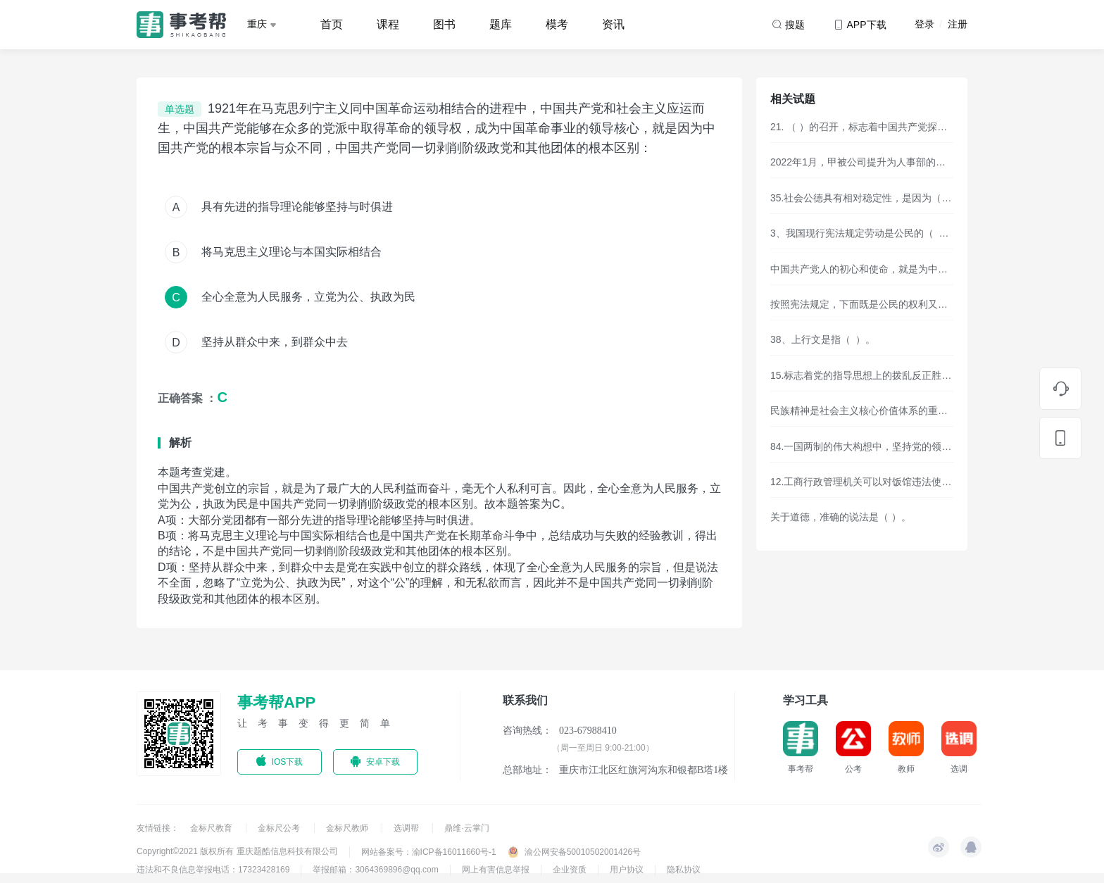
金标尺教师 (348, 828)
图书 (444, 24)
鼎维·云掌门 (466, 828)
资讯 (613, 24)
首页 (331, 24)
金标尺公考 (280, 828)
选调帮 (407, 828)
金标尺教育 (212, 828)
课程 (388, 24)
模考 (557, 24)
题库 (500, 24)
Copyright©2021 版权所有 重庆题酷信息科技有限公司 (237, 851)
